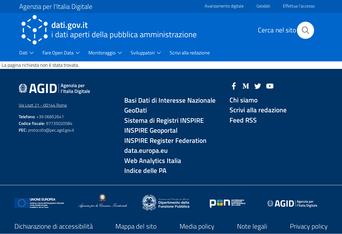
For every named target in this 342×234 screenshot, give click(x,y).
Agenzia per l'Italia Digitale (55, 6)
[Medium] (246, 85)
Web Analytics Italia (152, 161)
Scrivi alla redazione (258, 110)
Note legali (252, 226)
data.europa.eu (146, 150)
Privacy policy (309, 226)
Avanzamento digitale (224, 6)
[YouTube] (270, 85)
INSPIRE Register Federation (165, 141)
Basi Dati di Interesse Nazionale (170, 100)
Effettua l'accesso (298, 6)
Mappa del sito (136, 226)
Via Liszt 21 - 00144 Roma (43, 105)
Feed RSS (243, 120)
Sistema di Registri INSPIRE (164, 120)
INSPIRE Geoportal (150, 130)
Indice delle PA (145, 171)
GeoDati (135, 110)
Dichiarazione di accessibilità (53, 226)
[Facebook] (234, 85)
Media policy (197, 226)
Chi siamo (244, 100)
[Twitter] (258, 85)
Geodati (263, 6)
